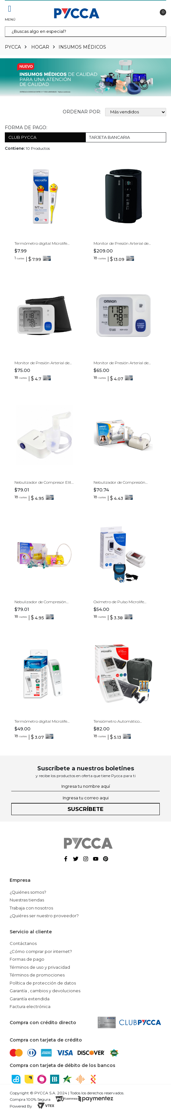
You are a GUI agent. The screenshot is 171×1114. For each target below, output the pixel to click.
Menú (9, 19)
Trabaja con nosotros (31, 907)
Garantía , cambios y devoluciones (45, 990)
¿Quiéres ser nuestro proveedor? (44, 915)
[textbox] (85, 32)
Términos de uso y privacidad (40, 967)
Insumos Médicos (82, 47)
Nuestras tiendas (27, 899)
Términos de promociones (37, 974)
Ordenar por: (82, 112)
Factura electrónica (30, 1006)
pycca (13, 47)
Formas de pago (27, 959)
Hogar (40, 47)
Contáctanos (23, 943)
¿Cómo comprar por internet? (41, 951)
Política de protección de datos (43, 982)
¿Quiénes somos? (28, 892)
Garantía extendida (30, 998)
